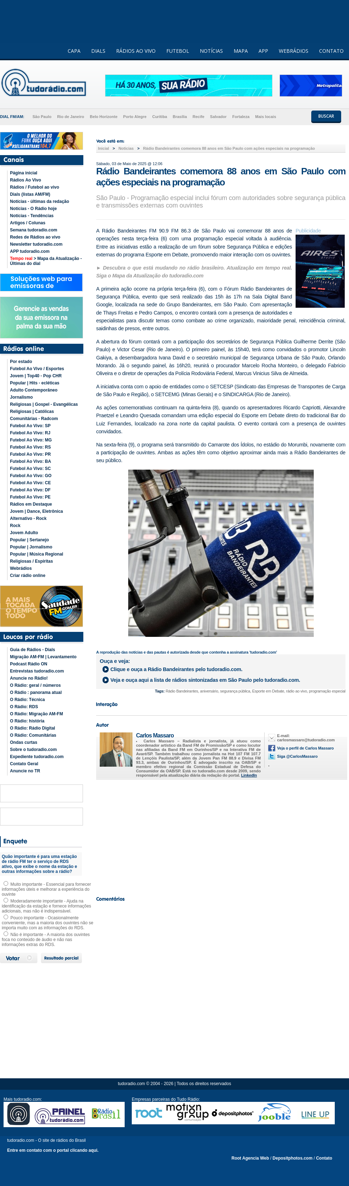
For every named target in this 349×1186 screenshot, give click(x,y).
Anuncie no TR (25, 770)
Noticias (126, 148)
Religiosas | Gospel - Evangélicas (44, 404)
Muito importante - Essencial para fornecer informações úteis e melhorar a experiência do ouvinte (46, 889)
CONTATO (331, 50)
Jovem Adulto (24, 532)
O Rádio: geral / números (35, 685)
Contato (324, 1158)
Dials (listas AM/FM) (30, 194)
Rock (15, 525)
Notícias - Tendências (31, 215)
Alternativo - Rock (28, 518)
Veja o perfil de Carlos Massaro (305, 748)
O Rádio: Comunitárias (33, 735)
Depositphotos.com (292, 1158)
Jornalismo (21, 397)
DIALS (98, 50)
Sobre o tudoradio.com (33, 749)
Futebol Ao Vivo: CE (30, 482)
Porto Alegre (135, 116)
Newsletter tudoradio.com (36, 244)
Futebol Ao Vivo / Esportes (37, 368)
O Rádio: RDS (24, 706)
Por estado (21, 361)
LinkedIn (249, 775)
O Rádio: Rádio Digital (32, 728)
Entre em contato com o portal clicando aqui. (53, 1150)
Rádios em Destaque (31, 504)
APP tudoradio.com (30, 251)
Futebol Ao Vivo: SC (30, 468)
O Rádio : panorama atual (36, 692)
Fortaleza (240, 116)
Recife (198, 116)
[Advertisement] (221, 836)
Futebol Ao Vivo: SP (30, 425)
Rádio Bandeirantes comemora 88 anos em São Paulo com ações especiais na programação (229, 148)
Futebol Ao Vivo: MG (31, 440)
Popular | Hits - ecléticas (34, 382)
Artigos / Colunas (27, 222)
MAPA (241, 50)
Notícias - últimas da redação (39, 201)
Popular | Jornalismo (31, 547)
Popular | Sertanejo (29, 539)
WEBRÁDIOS (293, 50)
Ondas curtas (23, 742)
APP (263, 50)
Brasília (180, 116)
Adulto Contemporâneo (33, 390)
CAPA (74, 50)
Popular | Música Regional (36, 554)
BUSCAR (326, 116)
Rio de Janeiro (70, 116)
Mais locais (265, 116)
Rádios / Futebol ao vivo (34, 187)
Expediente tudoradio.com (37, 756)
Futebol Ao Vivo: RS (30, 447)
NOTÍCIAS (211, 50)
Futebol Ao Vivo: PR (30, 454)
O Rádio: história (27, 721)
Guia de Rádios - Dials (32, 649)
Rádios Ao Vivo (25, 180)
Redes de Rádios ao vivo (35, 237)
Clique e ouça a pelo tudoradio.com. (176, 669)
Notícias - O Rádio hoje (33, 208)
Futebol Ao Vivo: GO (31, 475)
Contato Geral (24, 763)
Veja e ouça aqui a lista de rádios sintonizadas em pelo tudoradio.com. (205, 680)
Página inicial (23, 172)
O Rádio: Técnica (27, 699)
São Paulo (41, 116)
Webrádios (21, 568)
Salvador (218, 116)
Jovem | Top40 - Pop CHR (36, 375)
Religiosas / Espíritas (31, 561)
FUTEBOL (177, 50)
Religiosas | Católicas (32, 411)
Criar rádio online (27, 575)
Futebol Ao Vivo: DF (30, 489)
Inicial (103, 148)
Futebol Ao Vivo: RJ (30, 432)
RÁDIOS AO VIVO (136, 50)
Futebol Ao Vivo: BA (30, 461)
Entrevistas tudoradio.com (37, 671)
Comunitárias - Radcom (34, 418)
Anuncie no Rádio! (29, 678)
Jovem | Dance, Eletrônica (36, 511)
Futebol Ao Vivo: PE (30, 497)
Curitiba (159, 116)
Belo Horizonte (104, 116)
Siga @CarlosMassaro (297, 756)
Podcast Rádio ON (28, 663)
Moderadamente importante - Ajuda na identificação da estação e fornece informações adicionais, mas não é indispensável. (46, 906)
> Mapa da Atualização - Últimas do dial (46, 261)
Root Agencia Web (250, 1158)
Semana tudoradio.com (33, 230)
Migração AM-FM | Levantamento (43, 656)
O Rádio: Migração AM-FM (36, 713)
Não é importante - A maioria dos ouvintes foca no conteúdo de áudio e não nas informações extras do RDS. (46, 939)
